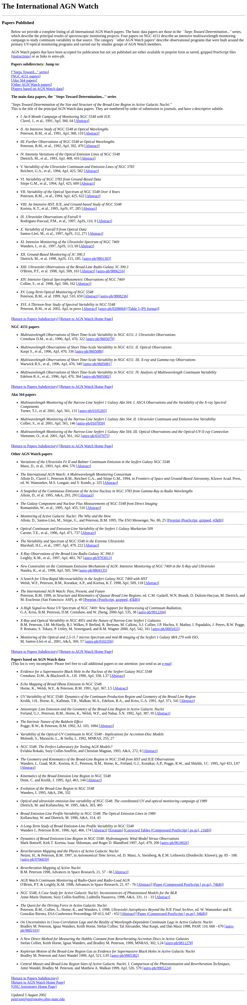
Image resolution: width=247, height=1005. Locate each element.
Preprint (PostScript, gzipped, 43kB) (195, 520)
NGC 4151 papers (25, 76)
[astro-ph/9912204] (151, 612)
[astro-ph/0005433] (165, 629)
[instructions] (21, 56)
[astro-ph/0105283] (92, 411)
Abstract (81, 121)
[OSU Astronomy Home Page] (34, 987)
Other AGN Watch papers (31, 85)
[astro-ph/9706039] (34, 859)
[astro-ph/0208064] (112, 309)
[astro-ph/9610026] (174, 843)
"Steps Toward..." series (30, 72)
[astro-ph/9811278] (178, 943)
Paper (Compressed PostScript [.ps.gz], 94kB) (172, 914)
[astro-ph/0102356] (99, 641)
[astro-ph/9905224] (156, 968)
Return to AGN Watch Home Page (86, 319)
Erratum (115, 830)
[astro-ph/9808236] (113, 296)
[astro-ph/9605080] (89, 351)
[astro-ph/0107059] (90, 423)
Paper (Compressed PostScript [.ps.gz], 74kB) (188, 884)
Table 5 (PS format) (143, 309)
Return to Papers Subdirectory (34, 319)
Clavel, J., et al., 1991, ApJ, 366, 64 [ (65, 119)
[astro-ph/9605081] (97, 364)
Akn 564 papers (24, 80)
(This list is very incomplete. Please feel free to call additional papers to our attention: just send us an (86, 661)
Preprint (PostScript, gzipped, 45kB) (111, 600)
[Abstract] (83, 466)
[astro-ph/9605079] (100, 339)
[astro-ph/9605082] (96, 376)
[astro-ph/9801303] (96, 259)
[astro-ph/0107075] (95, 436)
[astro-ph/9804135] (93, 570)
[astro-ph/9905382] (124, 955)
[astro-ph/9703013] (97, 558)
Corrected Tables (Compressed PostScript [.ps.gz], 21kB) (167, 830)
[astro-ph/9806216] (110, 271)
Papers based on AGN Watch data (37, 89)
